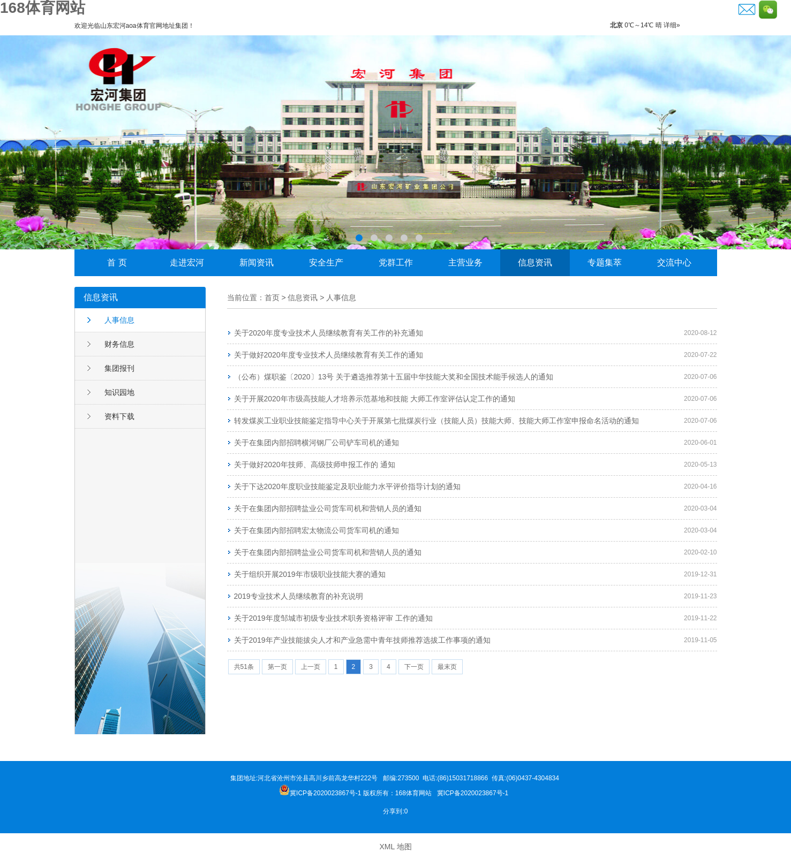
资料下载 (119, 416)
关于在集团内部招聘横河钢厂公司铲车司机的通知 (316, 442)
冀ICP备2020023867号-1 (473, 793)
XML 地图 (395, 846)
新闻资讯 (256, 262)
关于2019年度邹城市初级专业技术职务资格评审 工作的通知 (333, 618)
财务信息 (119, 344)
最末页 (447, 667)
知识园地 (119, 392)
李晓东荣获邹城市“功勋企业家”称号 (395, 142)
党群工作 (396, 262)
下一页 (414, 667)
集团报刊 (119, 368)
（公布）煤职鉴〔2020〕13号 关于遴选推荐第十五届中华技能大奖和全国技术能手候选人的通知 (394, 376)
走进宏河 (187, 262)
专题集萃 (604, 262)
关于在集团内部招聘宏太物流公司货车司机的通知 (316, 530)
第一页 (277, 667)
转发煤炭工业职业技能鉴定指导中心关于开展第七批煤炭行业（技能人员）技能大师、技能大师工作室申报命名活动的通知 (436, 420)
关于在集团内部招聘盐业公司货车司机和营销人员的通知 (327, 508)
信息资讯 (535, 262)
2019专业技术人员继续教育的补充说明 (298, 596)
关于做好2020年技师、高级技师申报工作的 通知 (314, 464)
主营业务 (465, 262)
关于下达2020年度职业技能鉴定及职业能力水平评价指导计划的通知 (347, 486)
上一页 (310, 667)
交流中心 (674, 262)
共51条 (244, 667)
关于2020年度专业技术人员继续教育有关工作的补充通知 (328, 333)
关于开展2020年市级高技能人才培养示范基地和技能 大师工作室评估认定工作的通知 (374, 398)
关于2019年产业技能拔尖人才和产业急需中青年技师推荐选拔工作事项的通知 (362, 640)
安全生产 (326, 262)
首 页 (116, 262)
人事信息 (119, 320)
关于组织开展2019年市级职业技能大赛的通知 (310, 574)
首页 (272, 297)
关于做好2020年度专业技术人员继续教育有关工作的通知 (328, 355)
